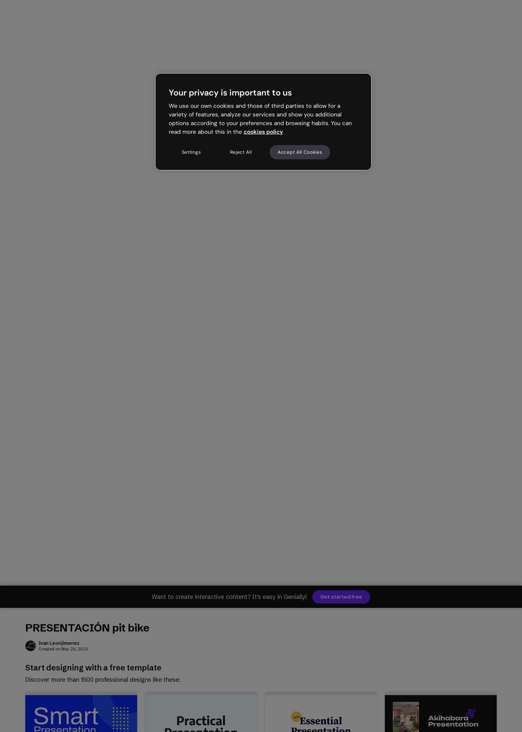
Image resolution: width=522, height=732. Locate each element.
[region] (263, 121)
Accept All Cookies (300, 152)
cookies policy (263, 131)
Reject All (241, 152)
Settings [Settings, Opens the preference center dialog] (191, 152)
